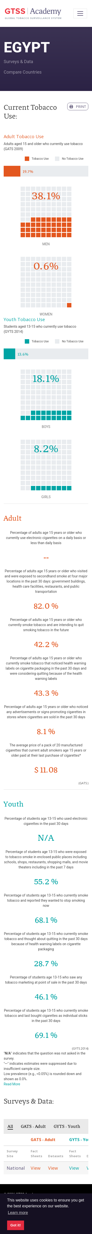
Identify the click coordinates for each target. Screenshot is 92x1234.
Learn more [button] (18, 1213)
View (35, 1168)
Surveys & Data (18, 61)
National (16, 1168)
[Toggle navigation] (80, 13)
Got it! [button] (15, 1225)
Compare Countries (23, 72)
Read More (12, 1084)
